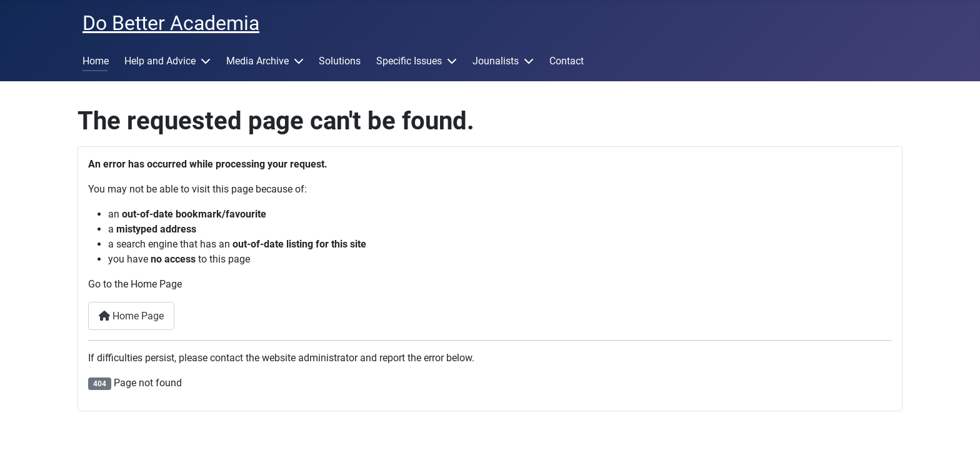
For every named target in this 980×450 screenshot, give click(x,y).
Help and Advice (160, 61)
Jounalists (495, 61)
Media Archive (257, 61)
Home (95, 61)
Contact (566, 61)
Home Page (131, 316)
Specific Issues (409, 61)
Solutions (340, 61)
